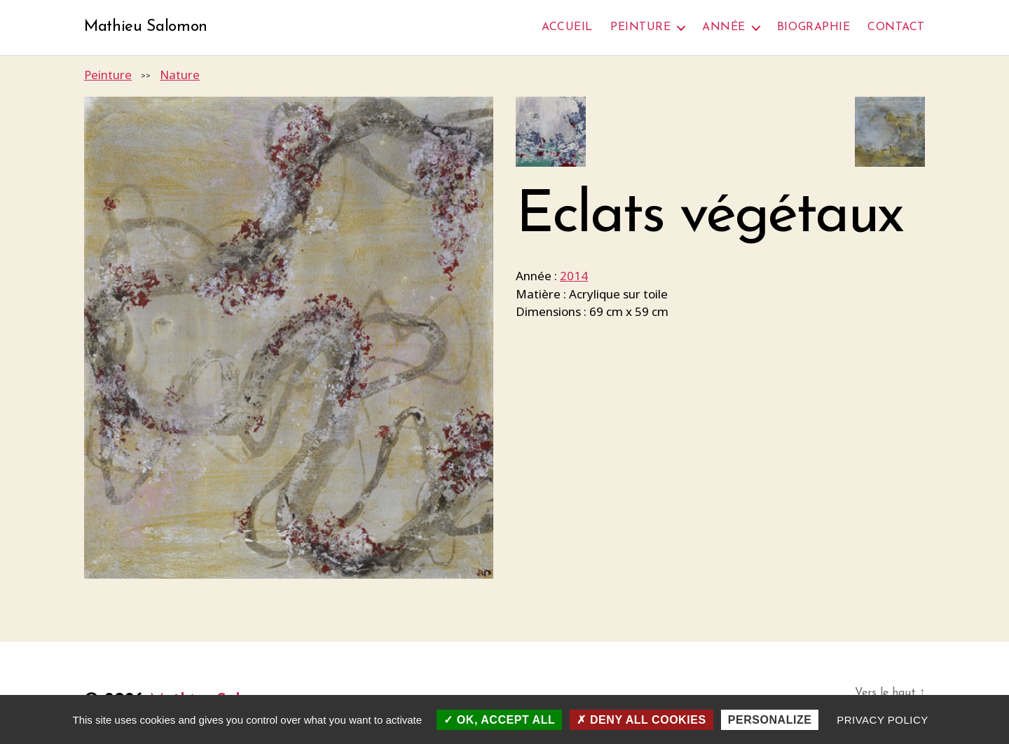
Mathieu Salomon (149, 28)
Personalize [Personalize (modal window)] (770, 720)
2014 (574, 277)
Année (724, 27)
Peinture (640, 27)
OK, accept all (499, 720)
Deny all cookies (641, 720)
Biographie (813, 27)
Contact (896, 27)
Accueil (567, 27)
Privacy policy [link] (882, 720)
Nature (180, 75)
